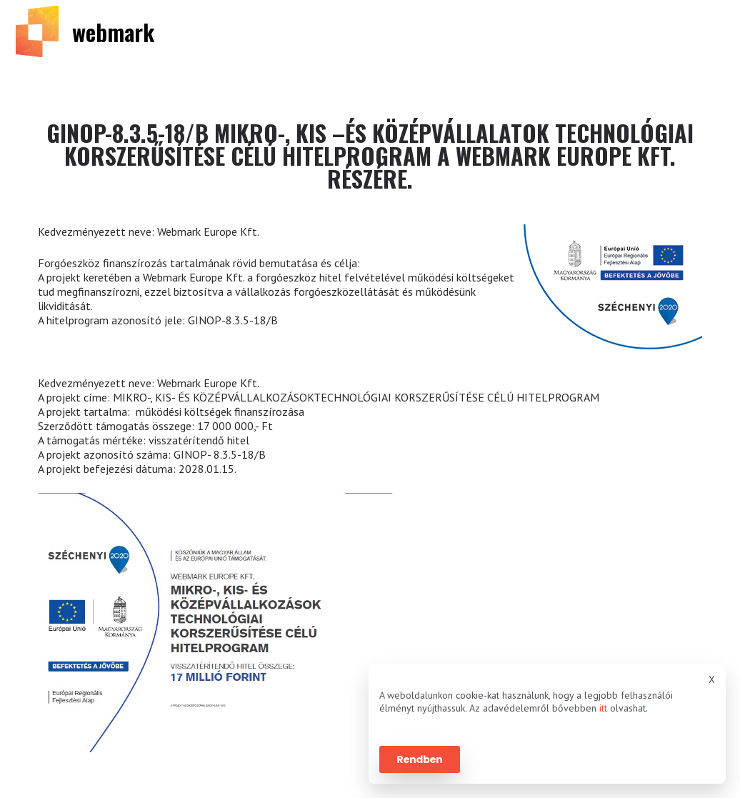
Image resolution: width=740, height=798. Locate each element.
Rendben (420, 759)
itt (603, 708)
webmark (113, 32)
